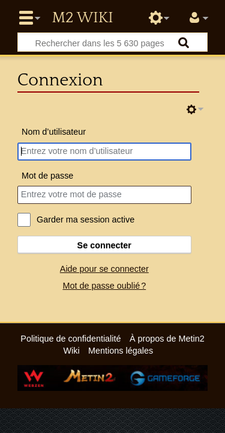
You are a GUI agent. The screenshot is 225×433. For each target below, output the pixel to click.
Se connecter (104, 245)
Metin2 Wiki (82, 18)
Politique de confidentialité (70, 338)
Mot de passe (47, 175)
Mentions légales (120, 350)
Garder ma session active (85, 219)
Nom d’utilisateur (54, 132)
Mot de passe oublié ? (104, 285)
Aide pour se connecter (104, 269)
